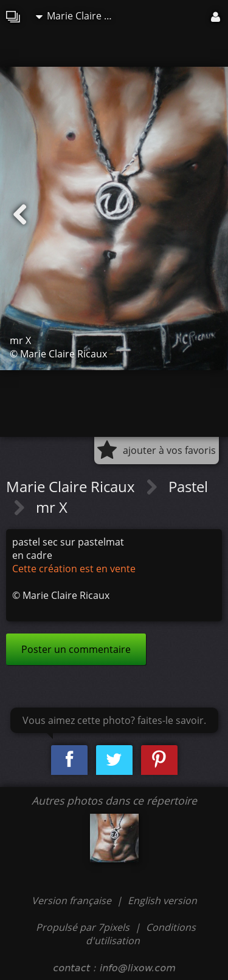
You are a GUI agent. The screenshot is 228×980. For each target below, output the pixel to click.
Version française (73, 900)
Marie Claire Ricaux (78, 15)
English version (162, 900)
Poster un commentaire (76, 649)
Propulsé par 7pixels (83, 927)
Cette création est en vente (74, 568)
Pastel (188, 486)
